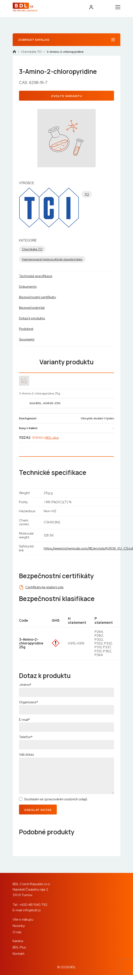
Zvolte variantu (66, 96)
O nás (17, 932)
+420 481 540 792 (33, 904)
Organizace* (28, 702)
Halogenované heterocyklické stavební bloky (52, 259)
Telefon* (26, 737)
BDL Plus (19, 947)
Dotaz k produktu (32, 318)
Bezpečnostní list (32, 307)
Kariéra (18, 941)
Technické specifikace (35, 276)
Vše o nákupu (23, 919)
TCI (86, 194)
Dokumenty (28, 286)
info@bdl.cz (32, 910)
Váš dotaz (26, 754)
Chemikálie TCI (31, 52)
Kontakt (18, 953)
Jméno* (25, 684)
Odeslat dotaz (38, 810)
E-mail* (24, 719)
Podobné (26, 329)
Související (26, 339)
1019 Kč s (45, 437)
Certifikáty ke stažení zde (44, 587)
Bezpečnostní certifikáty (37, 297)
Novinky (19, 926)
